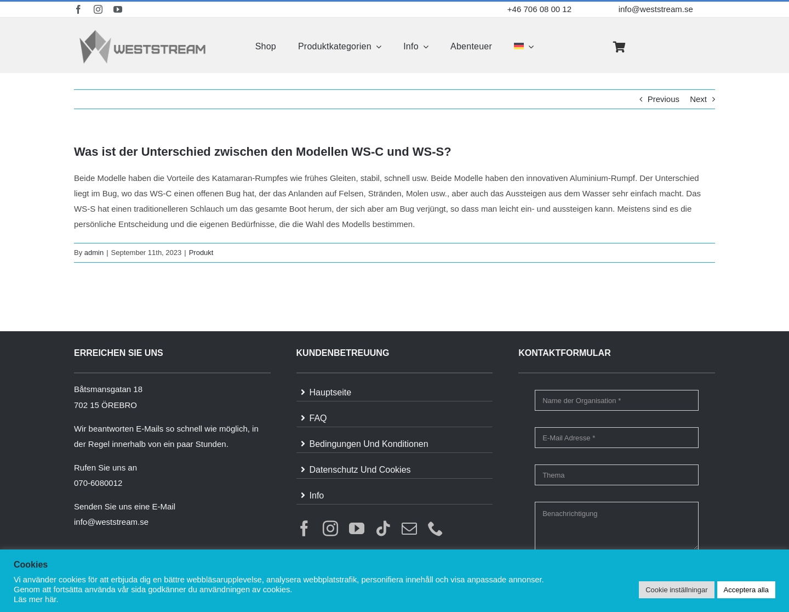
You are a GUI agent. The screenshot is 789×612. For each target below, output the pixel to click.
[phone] (435, 528)
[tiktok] (383, 528)
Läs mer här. (36, 599)
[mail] (409, 528)
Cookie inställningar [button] (676, 590)
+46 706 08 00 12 (539, 9)
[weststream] (142, 32)
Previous (663, 99)
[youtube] (117, 9)
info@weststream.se (656, 9)
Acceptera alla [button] (746, 590)
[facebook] (78, 9)
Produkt (201, 252)
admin (94, 252)
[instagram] (98, 9)
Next (698, 99)
